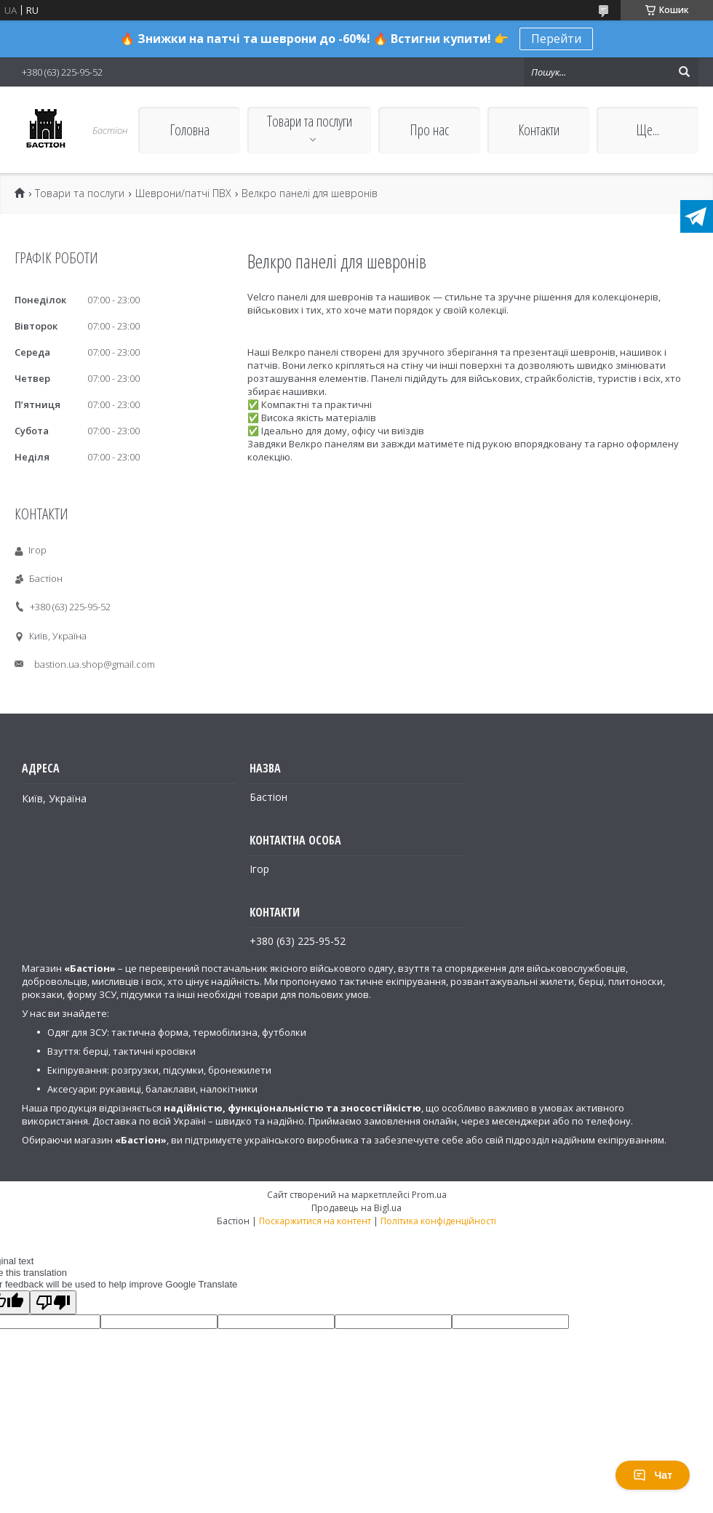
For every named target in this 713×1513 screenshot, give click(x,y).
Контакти (538, 130)
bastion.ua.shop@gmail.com (94, 664)
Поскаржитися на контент (315, 1221)
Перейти (556, 39)
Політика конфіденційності (438, 1221)
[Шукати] (683, 72)
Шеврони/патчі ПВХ (183, 193)
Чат (652, 1475)
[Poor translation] (53, 1302)
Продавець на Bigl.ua (356, 1208)
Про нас (429, 130)
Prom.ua (429, 1195)
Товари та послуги (309, 121)
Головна (190, 130)
